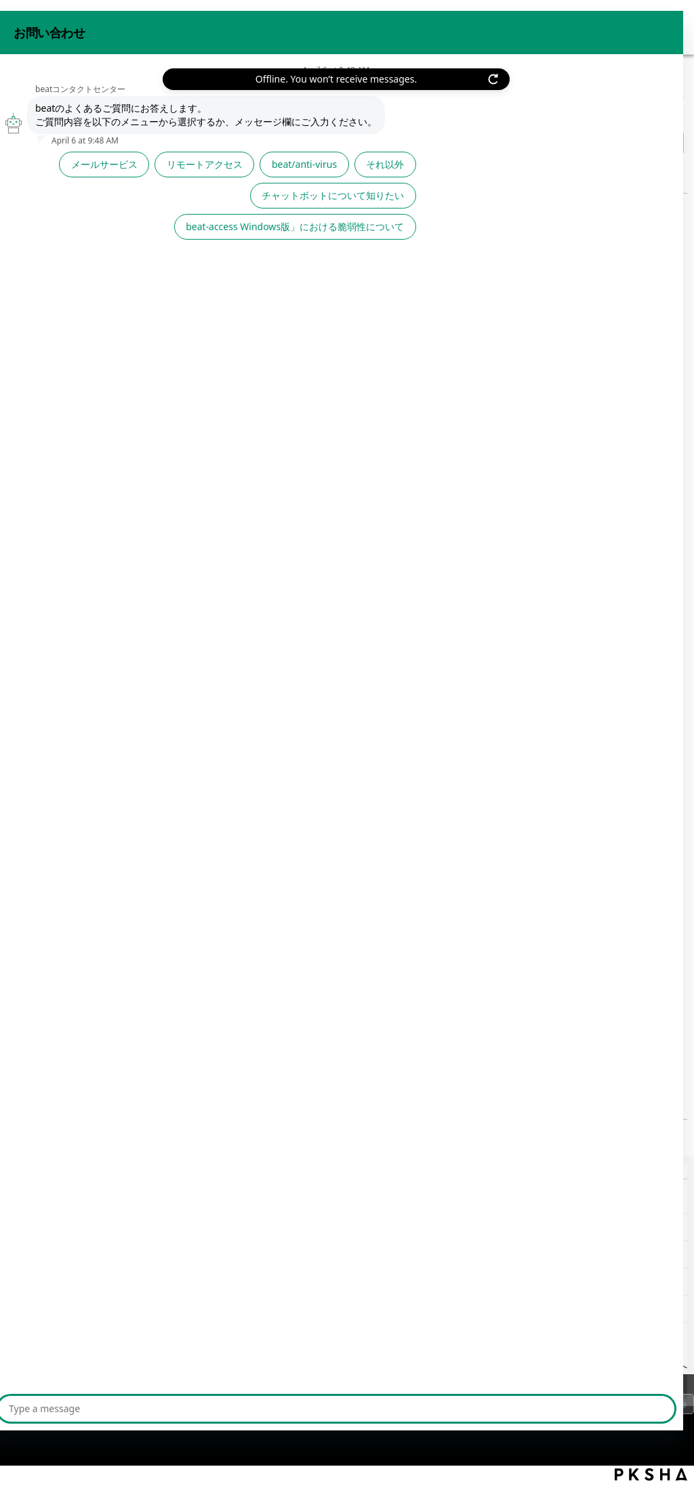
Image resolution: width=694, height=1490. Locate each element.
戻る (42, 173)
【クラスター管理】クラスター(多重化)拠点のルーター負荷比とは (168, 1282)
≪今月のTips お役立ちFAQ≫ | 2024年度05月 (173, 1044)
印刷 (674, 170)
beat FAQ (27, 97)
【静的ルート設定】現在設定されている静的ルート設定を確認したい (175, 1309)
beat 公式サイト (642, 26)
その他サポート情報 (103, 97)
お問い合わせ (557, 26)
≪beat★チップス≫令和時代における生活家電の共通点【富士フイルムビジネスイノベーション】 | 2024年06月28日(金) (299, 1200)
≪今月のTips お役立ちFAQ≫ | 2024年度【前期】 (127, 1254)
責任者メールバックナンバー (222, 97)
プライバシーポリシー (67, 1407)
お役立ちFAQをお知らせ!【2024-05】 (155, 438)
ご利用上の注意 (168, 1407)
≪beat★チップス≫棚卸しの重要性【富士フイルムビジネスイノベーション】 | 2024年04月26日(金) (250, 1227)
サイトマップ (250, 1407)
